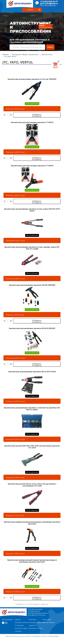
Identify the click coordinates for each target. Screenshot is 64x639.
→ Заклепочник (46, 54)
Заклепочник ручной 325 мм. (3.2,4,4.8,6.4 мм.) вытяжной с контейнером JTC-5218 (32, 485)
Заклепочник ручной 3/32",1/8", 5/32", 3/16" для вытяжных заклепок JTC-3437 (32, 447)
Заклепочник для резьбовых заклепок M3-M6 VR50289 (32, 285)
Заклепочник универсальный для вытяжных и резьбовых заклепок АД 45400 (32, 523)
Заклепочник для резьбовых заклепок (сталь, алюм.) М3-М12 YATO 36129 (32, 210)
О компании (19, 625)
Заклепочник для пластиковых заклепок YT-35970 (32, 122)
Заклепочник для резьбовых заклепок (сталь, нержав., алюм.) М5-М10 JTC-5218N (32, 248)
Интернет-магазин (22, 622)
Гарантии (32, 625)
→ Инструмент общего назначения (24, 54)
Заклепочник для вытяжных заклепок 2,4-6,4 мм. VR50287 (32, 79)
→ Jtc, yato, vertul (9, 56)
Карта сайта (47, 619)
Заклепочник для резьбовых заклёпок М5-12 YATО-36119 (32, 372)
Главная (5, 54)
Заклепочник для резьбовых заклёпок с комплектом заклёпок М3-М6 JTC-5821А (32, 409)
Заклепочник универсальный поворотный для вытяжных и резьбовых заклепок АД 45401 (32, 561)
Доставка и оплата (35, 628)
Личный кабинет (48, 5)
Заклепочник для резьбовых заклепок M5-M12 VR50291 (32, 328)
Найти (50, 47)
